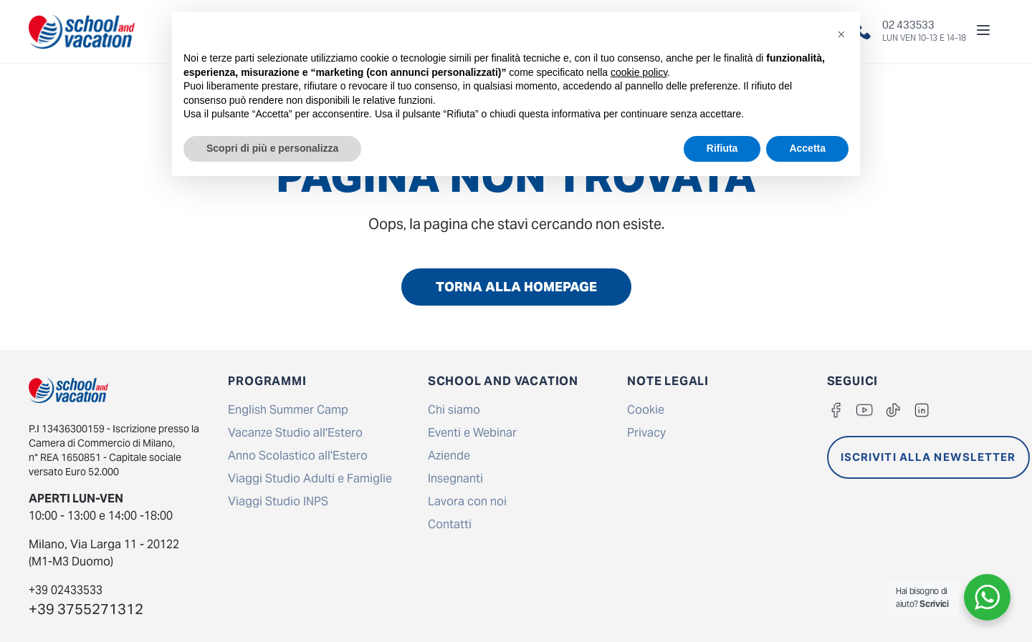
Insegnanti (455, 478)
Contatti (450, 524)
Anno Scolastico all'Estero (298, 455)
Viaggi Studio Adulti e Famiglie (310, 478)
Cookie (645, 409)
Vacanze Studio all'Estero (295, 432)
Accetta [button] (807, 148)
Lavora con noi (467, 501)
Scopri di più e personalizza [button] (272, 148)
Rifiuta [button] (722, 148)
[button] (841, 34)
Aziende (449, 455)
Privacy (646, 432)
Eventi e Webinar (472, 432)
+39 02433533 (65, 590)
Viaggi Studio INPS (278, 501)
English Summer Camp (288, 409)
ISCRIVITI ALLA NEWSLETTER (928, 457)
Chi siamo (454, 409)
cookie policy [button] (639, 72)
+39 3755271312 (86, 609)
